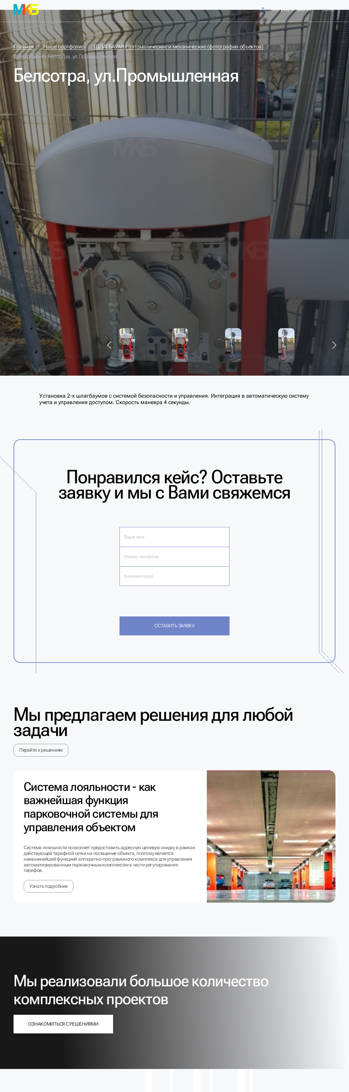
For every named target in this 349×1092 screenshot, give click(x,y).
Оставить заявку (174, 625)
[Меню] (328, 9)
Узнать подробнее (48, 886)
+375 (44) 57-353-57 (286, 9)
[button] (109, 345)
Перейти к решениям (41, 750)
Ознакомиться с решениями (63, 1024)
